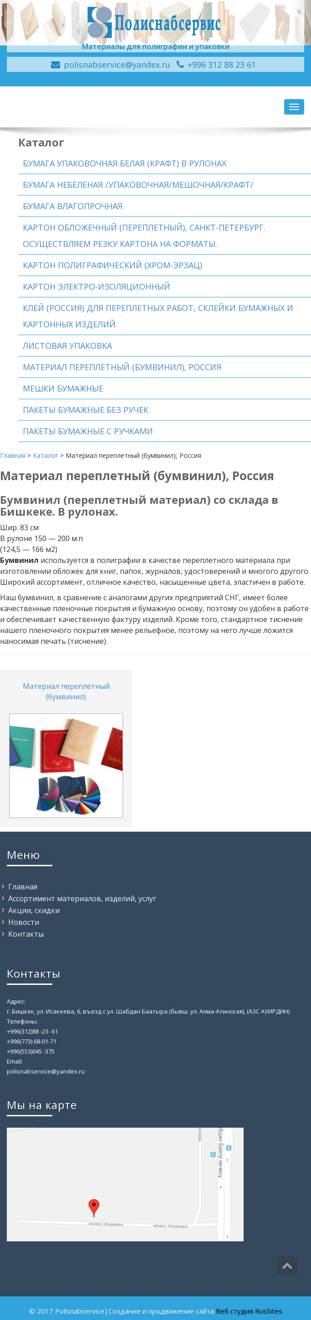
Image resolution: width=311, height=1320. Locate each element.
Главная (12, 455)
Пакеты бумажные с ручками (88, 431)
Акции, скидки (34, 910)
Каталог (45, 455)
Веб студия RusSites (249, 1310)
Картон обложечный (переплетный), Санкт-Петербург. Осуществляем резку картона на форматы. (144, 235)
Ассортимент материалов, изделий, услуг (82, 898)
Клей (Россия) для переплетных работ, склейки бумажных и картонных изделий (158, 316)
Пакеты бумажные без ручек (85, 409)
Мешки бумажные (63, 388)
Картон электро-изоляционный (96, 286)
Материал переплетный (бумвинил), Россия (122, 366)
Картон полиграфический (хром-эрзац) (112, 265)
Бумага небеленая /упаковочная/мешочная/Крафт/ (138, 184)
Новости (23, 922)
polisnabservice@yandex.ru (117, 64)
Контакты (26, 934)
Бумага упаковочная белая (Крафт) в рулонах (124, 163)
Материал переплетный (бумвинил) (66, 691)
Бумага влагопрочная (72, 206)
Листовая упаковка (67, 345)
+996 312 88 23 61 (222, 64)
